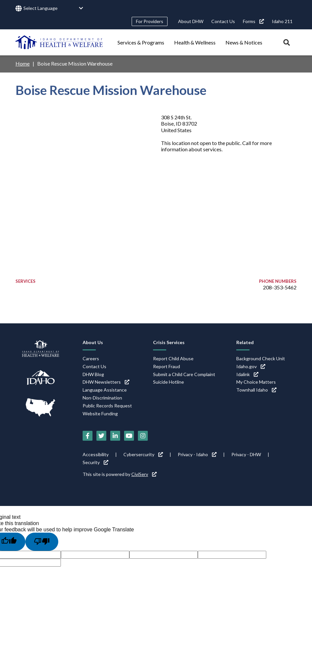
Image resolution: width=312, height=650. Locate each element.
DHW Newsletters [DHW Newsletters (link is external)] (106, 382)
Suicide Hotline (168, 382)
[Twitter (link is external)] (101, 436)
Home (22, 63)
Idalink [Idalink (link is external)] (247, 374)
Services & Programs (140, 42)
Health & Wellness (195, 42)
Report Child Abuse (173, 358)
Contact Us (223, 21)
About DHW (190, 21)
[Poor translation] (41, 541)
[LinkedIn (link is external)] (115, 436)
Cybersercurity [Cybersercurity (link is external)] (143, 454)
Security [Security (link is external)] (95, 462)
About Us (93, 342)
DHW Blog (93, 374)
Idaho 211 (282, 21)
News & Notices (243, 42)
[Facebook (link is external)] (87, 436)
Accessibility (96, 454)
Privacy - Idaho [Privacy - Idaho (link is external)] (197, 454)
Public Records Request (107, 405)
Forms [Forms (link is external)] (253, 21)
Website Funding (100, 413)
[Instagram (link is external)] (143, 436)
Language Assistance (105, 390)
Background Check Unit (260, 358)
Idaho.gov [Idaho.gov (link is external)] (250, 366)
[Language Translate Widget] (53, 8)
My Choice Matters (256, 382)
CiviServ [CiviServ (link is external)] (144, 474)
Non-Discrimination (102, 397)
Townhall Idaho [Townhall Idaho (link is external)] (256, 390)
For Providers (149, 21)
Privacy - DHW (246, 454)
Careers (91, 358)
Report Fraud (166, 366)
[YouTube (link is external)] (129, 436)
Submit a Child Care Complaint (184, 374)
